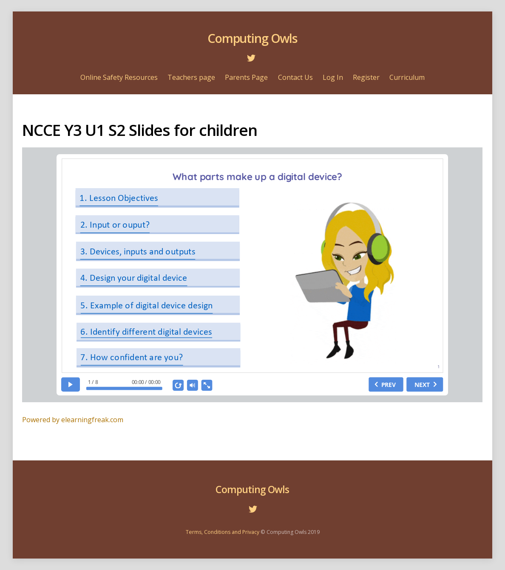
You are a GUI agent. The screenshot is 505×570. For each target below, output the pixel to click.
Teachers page (191, 77)
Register (366, 77)
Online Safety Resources (119, 77)
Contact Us (295, 77)
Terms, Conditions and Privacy (222, 532)
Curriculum (407, 77)
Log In (333, 77)
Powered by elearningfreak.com (72, 419)
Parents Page (246, 77)
